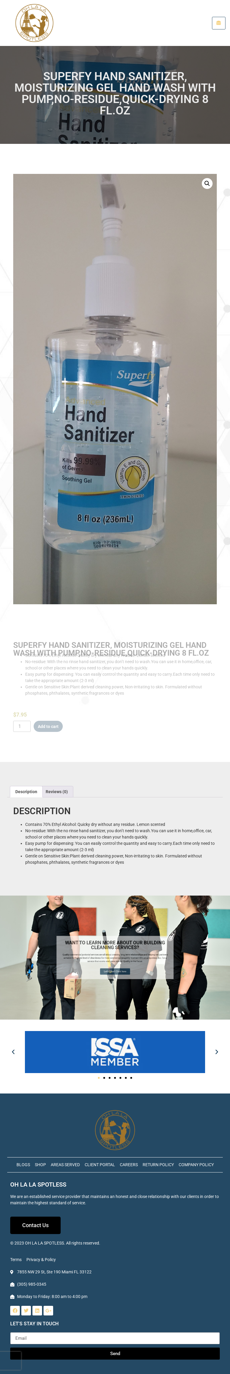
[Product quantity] (22, 726)
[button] (206, 184)
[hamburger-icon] (218, 23)
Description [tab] (26, 791)
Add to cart (48, 726)
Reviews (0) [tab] (57, 791)
